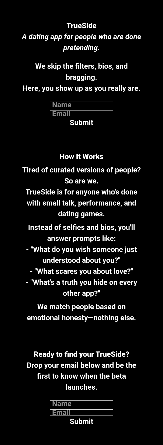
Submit (81, 122)
